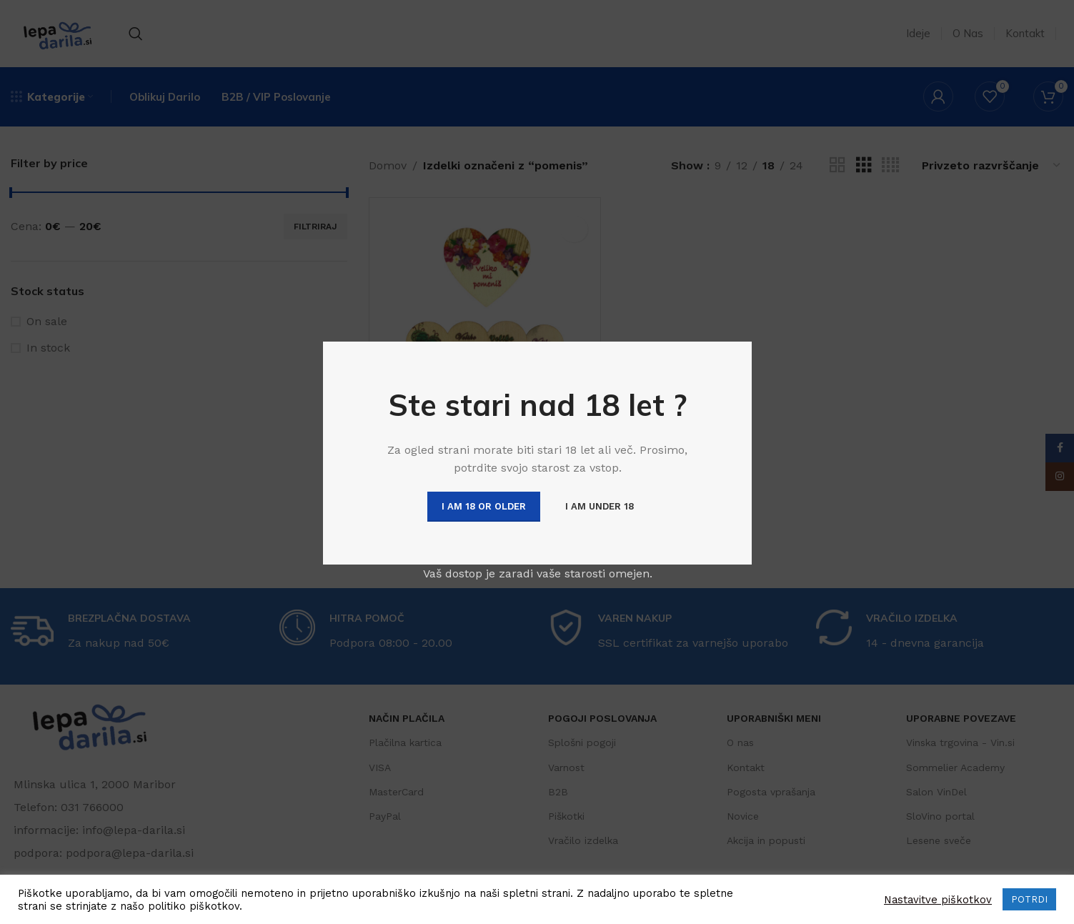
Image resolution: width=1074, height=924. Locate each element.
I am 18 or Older (483, 506)
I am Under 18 (599, 506)
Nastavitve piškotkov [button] (938, 899)
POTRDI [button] (1029, 899)
